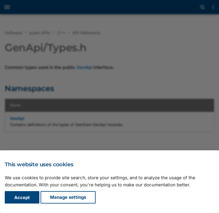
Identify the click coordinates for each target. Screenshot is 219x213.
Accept (22, 197)
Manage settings (68, 197)
